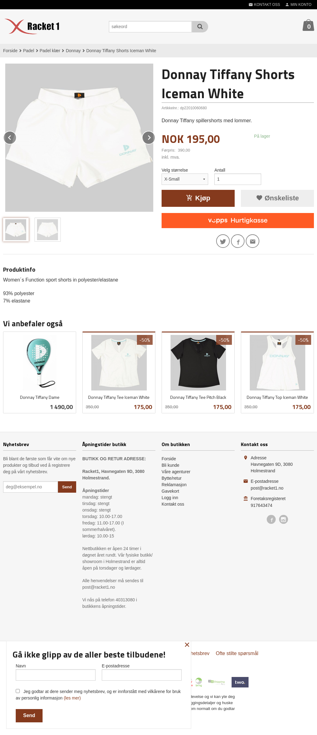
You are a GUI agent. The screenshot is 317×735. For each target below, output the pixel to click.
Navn (56, 672)
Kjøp (198, 198)
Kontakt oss (173, 504)
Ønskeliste (277, 198)
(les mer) (72, 697)
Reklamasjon (174, 484)
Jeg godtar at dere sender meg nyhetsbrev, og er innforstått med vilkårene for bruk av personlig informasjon (98, 694)
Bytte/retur (172, 478)
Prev (16, 136)
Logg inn (170, 497)
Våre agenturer (176, 471)
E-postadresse (142, 672)
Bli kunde (170, 465)
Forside (10, 50)
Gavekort (170, 491)
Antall (219, 170)
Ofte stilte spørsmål (237, 653)
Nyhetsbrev (196, 653)
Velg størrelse (175, 170)
